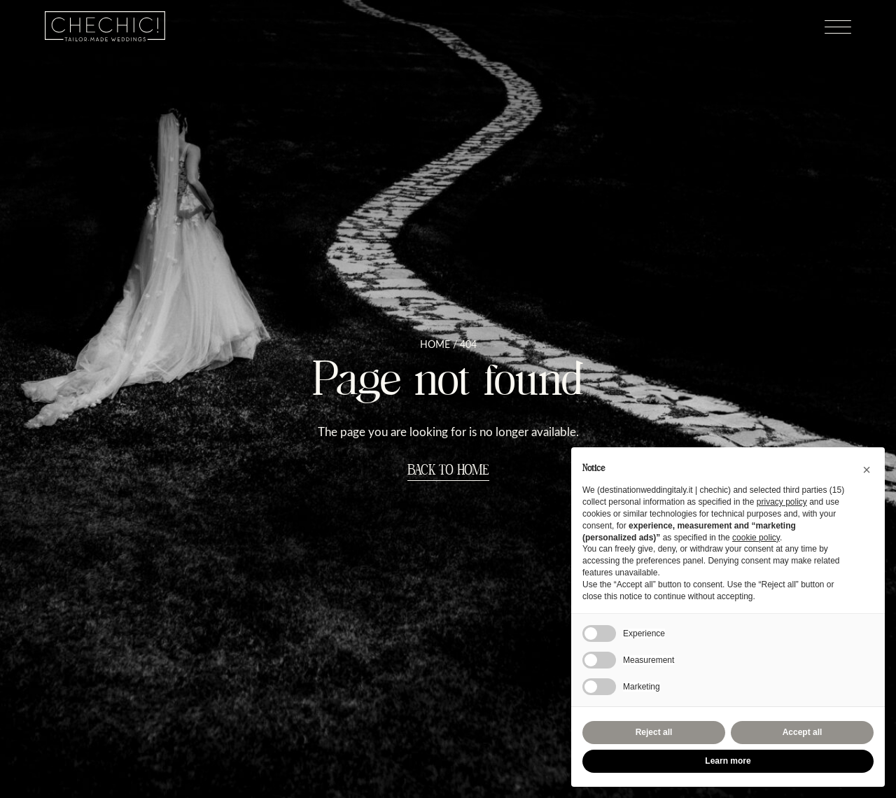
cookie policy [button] (756, 537)
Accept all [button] (802, 732)
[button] (866, 469)
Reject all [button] (654, 732)
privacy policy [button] (782, 502)
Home (435, 344)
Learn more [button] (727, 761)
